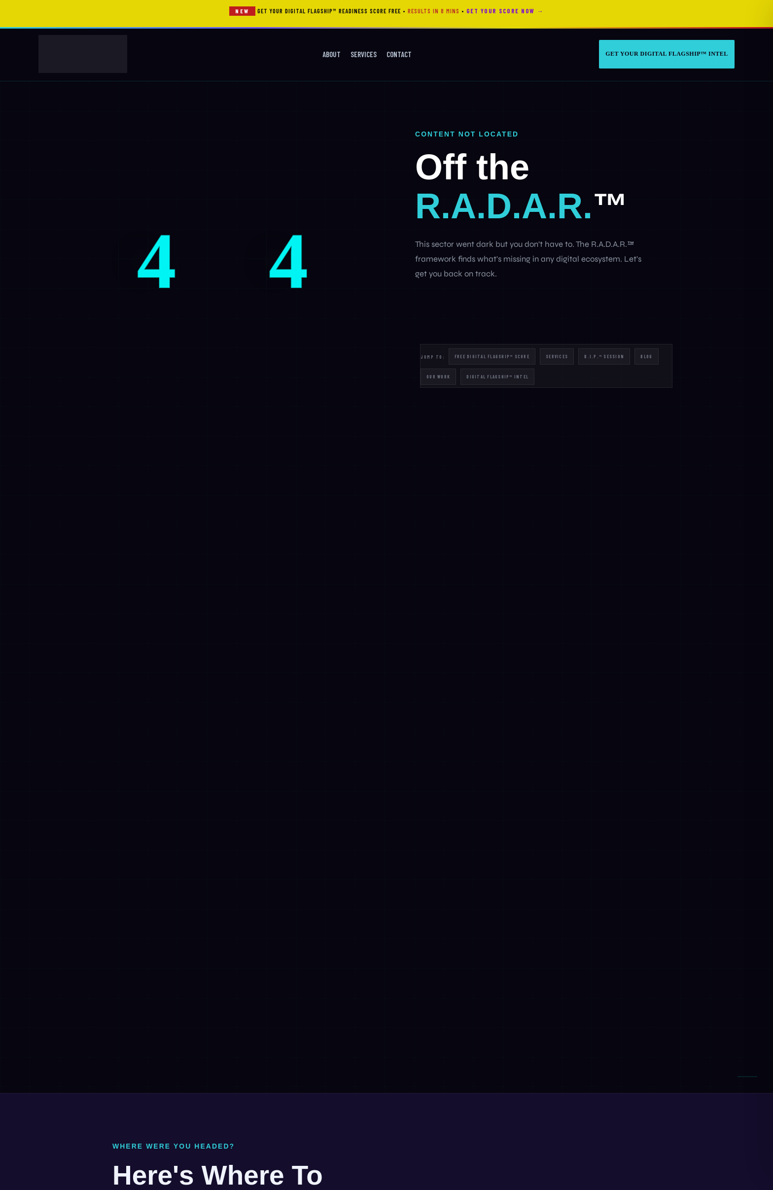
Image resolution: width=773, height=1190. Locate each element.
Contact (399, 54)
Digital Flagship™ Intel (497, 376)
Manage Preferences (147, 1139)
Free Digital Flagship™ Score (492, 356)
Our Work (438, 376)
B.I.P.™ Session (604, 356)
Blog (646, 356)
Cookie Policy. (231, 1076)
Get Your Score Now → (505, 10)
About (331, 54)
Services (364, 54)
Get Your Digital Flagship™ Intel (666, 53)
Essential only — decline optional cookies (147, 1159)
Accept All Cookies (147, 1112)
